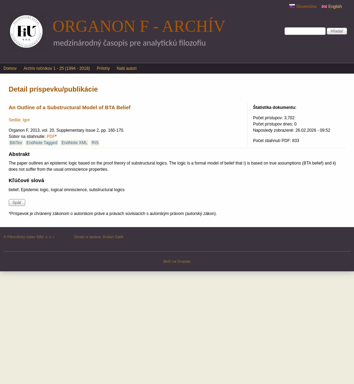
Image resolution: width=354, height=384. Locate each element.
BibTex (16, 142)
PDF (51, 136)
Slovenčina (302, 6)
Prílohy (103, 68)
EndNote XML (74, 142)
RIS (95, 142)
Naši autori (126, 68)
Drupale (184, 261)
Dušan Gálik (113, 237)
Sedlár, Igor (19, 120)
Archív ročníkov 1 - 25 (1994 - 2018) (57, 68)
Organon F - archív (139, 26)
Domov (10, 68)
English (332, 6)
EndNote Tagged (41, 142)
